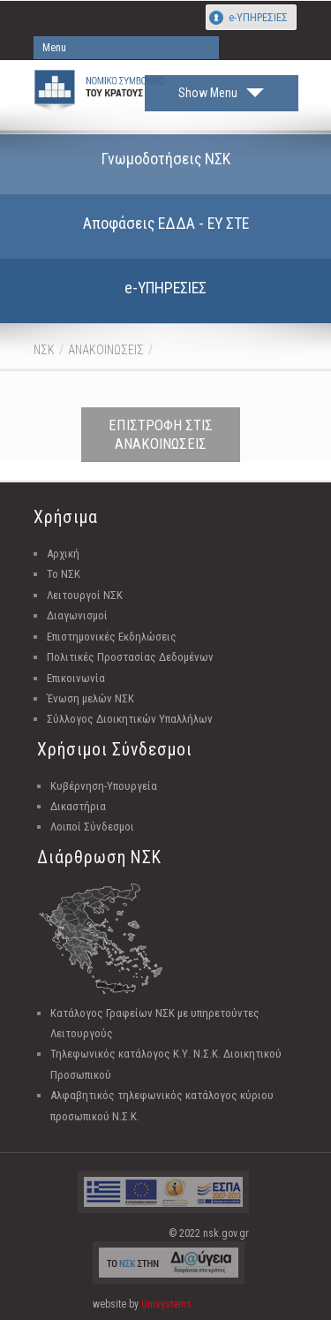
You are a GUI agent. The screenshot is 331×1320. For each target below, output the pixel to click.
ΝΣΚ (44, 350)
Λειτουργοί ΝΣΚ (85, 595)
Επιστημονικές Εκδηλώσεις (112, 636)
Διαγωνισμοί (77, 615)
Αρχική (63, 553)
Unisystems (166, 1304)
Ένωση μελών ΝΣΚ (90, 698)
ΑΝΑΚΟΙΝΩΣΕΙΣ (106, 350)
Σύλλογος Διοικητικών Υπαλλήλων (130, 718)
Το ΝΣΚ (63, 573)
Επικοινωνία (76, 678)
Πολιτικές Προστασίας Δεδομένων (130, 657)
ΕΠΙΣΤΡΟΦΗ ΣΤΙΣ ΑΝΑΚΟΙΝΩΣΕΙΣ (161, 434)
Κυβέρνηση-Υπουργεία (103, 786)
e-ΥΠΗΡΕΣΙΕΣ (258, 17)
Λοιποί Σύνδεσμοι (92, 826)
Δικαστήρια (78, 806)
